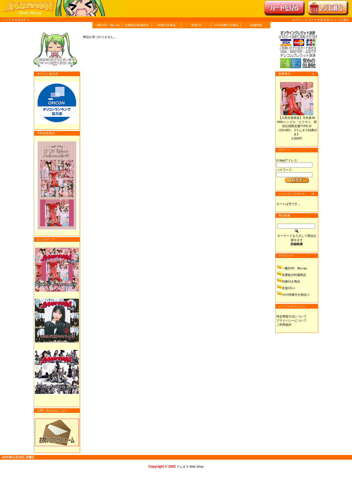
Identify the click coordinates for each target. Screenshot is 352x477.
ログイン (298, 19)
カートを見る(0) (319, 19)
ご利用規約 (284, 324)
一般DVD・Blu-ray (107, 25)
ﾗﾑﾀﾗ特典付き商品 (226, 25)
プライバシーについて (291, 320)
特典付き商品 (167, 25)
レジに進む (341, 19)
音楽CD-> (288, 288)
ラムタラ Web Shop (190, 466)
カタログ (20, 19)
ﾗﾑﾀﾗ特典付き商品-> (295, 294)
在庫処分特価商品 (137, 25)
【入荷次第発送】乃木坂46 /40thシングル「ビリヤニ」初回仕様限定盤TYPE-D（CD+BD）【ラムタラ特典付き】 (296, 126)
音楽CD (196, 25)
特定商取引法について (291, 316)
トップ (6, 19)
